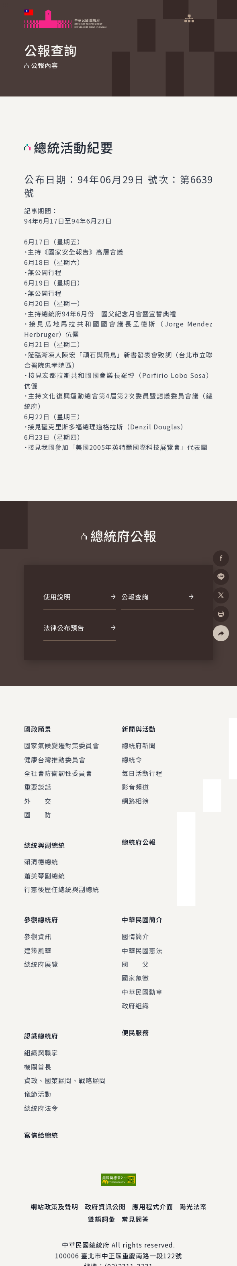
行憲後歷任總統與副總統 (61, 879)
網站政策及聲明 (54, 1185)
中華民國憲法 (142, 934)
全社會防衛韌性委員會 (58, 768)
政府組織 (135, 989)
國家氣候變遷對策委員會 (61, 740)
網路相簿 (135, 795)
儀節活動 (37, 1072)
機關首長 (37, 1045)
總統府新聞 (139, 740)
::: (5, 4)
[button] (221, 633)
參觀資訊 (37, 920)
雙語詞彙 (101, 1197)
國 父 (135, 948)
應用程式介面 (152, 1185)
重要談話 (37, 781)
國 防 (37, 809)
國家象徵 (135, 961)
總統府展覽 (41, 948)
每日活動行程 (142, 768)
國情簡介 (135, 920)
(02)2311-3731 (128, 1245)
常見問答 (135, 1197)
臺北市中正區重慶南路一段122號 (131, 1234)
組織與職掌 (41, 1031)
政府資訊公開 (105, 1185)
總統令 (132, 754)
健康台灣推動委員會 (55, 754)
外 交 (37, 795)
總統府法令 (41, 1087)
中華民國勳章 (142, 976)
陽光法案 (193, 1185)
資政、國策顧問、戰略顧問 (65, 1059)
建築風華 (37, 934)
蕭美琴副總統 (44, 865)
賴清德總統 (41, 851)
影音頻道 (135, 781)
